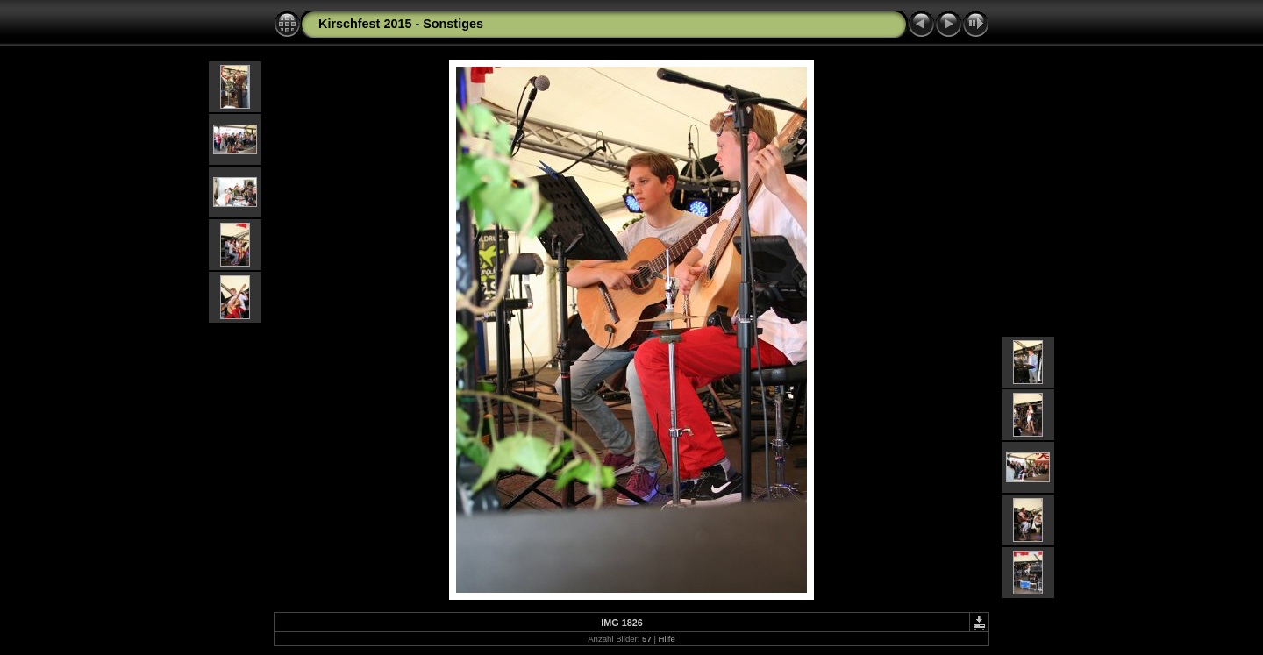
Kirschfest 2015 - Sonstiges (400, 24)
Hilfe (667, 639)
